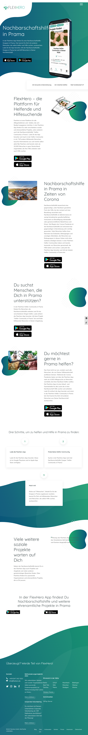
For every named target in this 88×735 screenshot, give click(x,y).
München (66, 685)
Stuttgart (66, 687)
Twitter (7, 686)
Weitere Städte (48, 692)
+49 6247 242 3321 (16, 678)
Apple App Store (10, 60)
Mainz (55, 687)
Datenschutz (78, 729)
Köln (54, 685)
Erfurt (55, 683)
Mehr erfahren (29, 697)
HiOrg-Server (47, 701)
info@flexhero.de (14, 681)
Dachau (45, 687)
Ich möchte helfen (61, 85)
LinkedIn (15, 686)
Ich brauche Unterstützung (41, 85)
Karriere (56, 729)
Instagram (11, 686)
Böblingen (75, 683)
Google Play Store (25, 60)
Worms (74, 687)
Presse (62, 729)
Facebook (19, 686)
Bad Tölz (46, 685)
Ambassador (47, 729)
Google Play (23, 158)
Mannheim (66, 683)
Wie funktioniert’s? (77, 85)
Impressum (70, 729)
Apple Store (23, 164)
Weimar (74, 685)
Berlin (45, 683)
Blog (35, 729)
